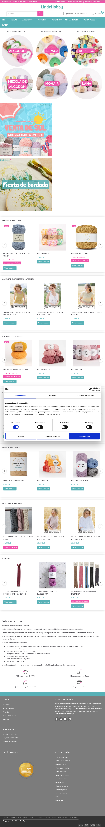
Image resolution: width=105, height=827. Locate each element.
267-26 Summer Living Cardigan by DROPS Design (86, 538)
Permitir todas (84, 436)
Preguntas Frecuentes (11, 738)
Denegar (20, 436)
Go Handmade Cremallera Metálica (83, 592)
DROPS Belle (76, 369)
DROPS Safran (43, 369)
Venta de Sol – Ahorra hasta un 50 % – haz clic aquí (20, 2)
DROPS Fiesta (43, 253)
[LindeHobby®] (52, 6)
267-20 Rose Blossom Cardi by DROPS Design (50, 538)
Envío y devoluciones (74, 2)
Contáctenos (60, 2)
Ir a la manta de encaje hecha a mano (18, 538)
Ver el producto (9, 268)
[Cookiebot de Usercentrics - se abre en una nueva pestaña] (90, 389)
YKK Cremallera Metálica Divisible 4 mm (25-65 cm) (15, 592)
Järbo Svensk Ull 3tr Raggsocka (47, 592)
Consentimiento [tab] (20, 395)
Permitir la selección (52, 436)
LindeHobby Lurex (79, 253)
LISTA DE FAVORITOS (77, 13)
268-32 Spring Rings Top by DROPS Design (86, 313)
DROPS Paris (42, 480)
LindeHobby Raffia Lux (14, 480)
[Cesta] (97, 13)
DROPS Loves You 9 (79, 480)
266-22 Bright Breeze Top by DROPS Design (50, 313)
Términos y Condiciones (68, 818)
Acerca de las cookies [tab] (85, 395)
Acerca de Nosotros (92, 2)
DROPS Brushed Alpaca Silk (15, 369)
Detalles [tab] (52, 395)
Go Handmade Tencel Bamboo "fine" (17, 254)
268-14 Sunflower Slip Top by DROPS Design (16, 313)
